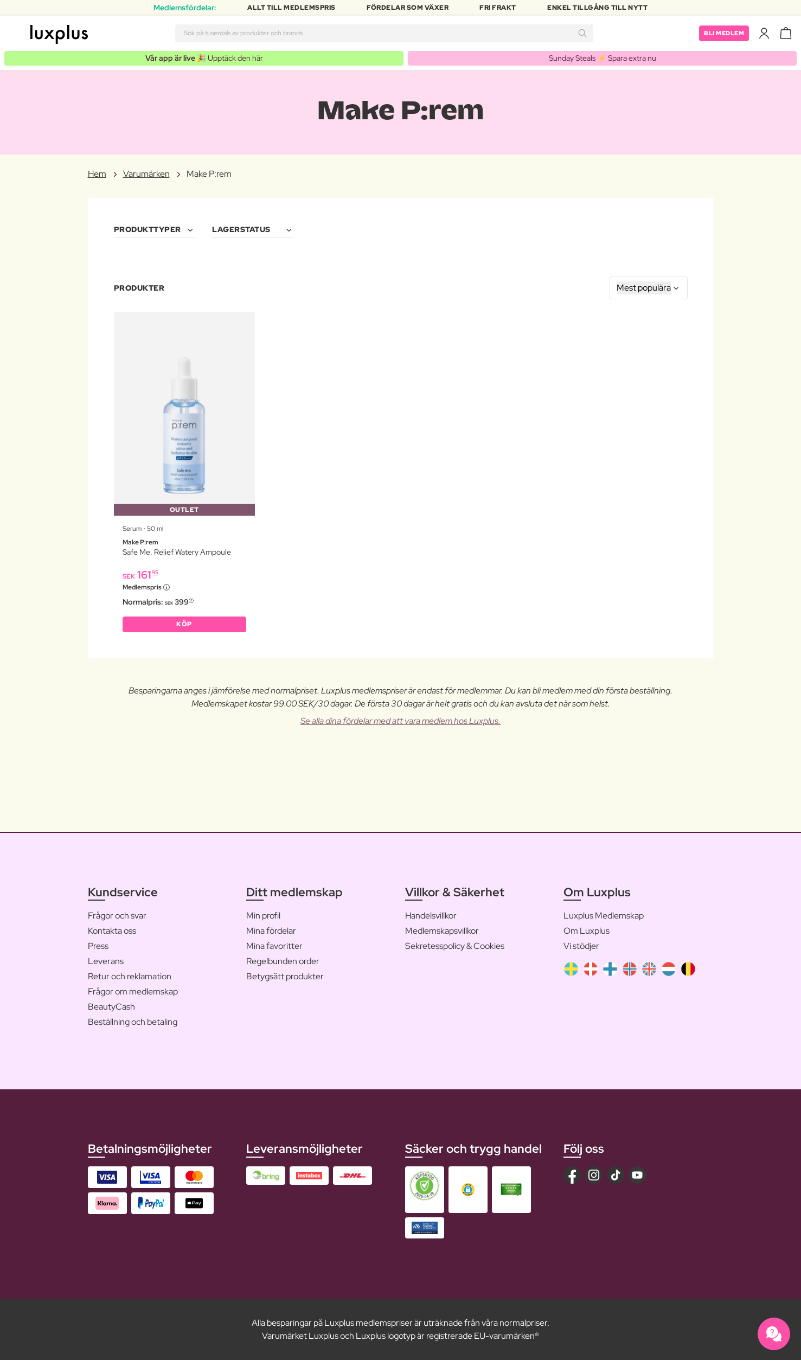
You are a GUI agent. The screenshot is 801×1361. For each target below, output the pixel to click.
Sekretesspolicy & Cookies (454, 947)
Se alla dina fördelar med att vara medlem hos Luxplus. (400, 722)
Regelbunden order (282, 962)
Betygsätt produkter (285, 977)
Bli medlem (722, 33)
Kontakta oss (112, 932)
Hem (97, 174)
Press (98, 947)
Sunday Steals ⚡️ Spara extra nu (602, 58)
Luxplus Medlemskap (603, 916)
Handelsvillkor (431, 916)
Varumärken (146, 174)
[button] (468, 1190)
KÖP (184, 624)
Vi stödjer (581, 947)
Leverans (106, 962)
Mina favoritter (274, 947)
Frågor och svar (117, 916)
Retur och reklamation (129, 977)
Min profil (263, 916)
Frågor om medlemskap (133, 992)
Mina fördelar (271, 932)
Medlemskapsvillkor (442, 932)
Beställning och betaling (132, 1023)
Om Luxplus (586, 932)
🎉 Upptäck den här (204, 58)
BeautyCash (111, 1007)
